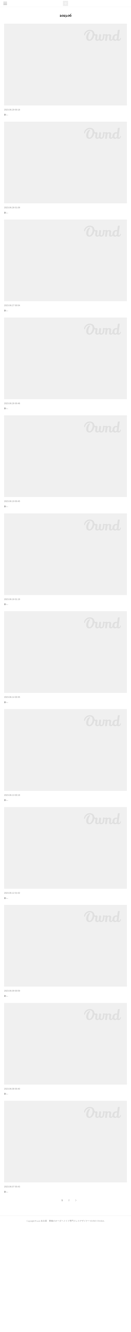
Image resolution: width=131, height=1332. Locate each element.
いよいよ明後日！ (13, 221)
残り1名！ (9, 541)
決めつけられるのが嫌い (17, 754)
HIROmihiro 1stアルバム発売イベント (24, 434)
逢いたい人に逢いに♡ (16, 1075)
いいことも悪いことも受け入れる (22, 1181)
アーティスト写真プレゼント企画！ (23, 648)
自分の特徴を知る (13, 861)
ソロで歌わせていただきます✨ (21, 114)
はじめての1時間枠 (14, 1288)
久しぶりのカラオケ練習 (17, 968)
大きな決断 (10, 328)
